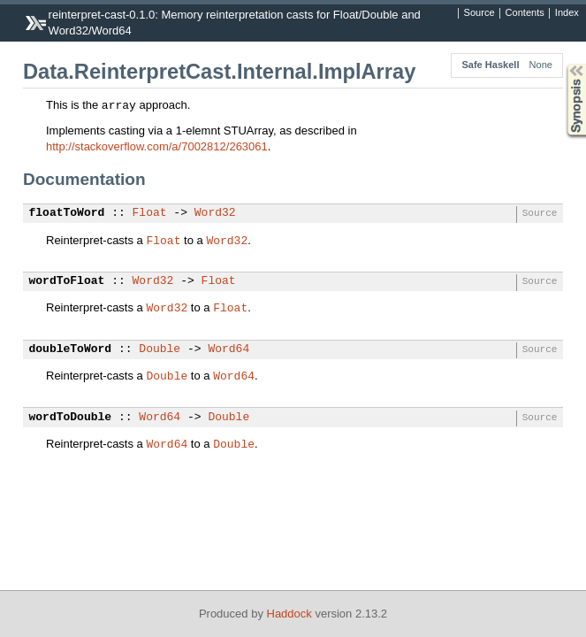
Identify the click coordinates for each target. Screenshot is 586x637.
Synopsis (562, 64)
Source (479, 13)
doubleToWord (70, 349)
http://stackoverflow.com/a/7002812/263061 (157, 146)
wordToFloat (67, 281)
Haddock (289, 613)
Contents (525, 13)
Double (159, 349)
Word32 (215, 213)
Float (150, 213)
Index (567, 13)
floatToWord (67, 213)
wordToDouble (70, 418)
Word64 (228, 349)
